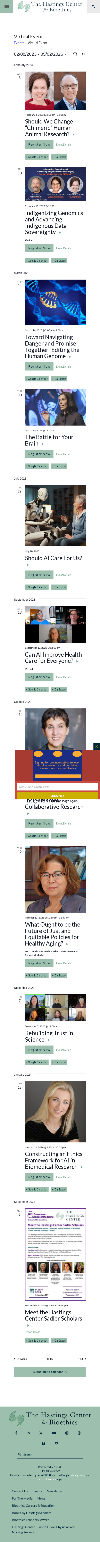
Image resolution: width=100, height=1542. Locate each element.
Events (19, 43)
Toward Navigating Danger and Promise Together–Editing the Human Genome (52, 346)
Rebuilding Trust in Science (49, 1036)
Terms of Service (46, 1479)
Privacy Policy (78, 1475)
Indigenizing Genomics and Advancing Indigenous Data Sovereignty (54, 222)
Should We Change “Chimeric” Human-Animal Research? (49, 128)
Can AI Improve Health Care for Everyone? (53, 657)
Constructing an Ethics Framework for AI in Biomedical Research (53, 1160)
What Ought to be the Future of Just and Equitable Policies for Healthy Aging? (52, 934)
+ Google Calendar (37, 157)
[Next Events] (82, 1359)
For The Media (22, 1498)
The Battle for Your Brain (49, 440)
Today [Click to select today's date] (50, 1358)
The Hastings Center (50, 1418)
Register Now (39, 144)
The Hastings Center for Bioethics (50, 6)
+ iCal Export (59, 157)
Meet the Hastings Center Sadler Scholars (53, 1315)
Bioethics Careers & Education (33, 1505)
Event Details (63, 144)
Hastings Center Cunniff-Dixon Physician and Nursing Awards (43, 1529)
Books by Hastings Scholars (31, 1513)
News (41, 1498)
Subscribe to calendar (48, 1372)
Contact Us (20, 1491)
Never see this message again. (57, 801)
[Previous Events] (20, 1359)
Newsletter (55, 1491)
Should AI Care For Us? (53, 558)
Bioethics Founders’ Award (30, 1520)
